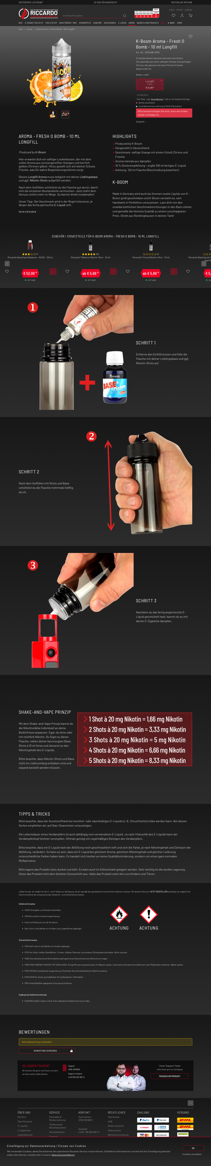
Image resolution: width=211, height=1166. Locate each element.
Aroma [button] (132, 23)
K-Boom (40, 152)
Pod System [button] (51, 23)
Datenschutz (114, 1130)
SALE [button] (163, 23)
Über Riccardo (25, 1121)
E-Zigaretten (24, 1130)
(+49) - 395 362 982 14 (89, 1132)
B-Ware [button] (171, 23)
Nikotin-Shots (39, 180)
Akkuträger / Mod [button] (68, 23)
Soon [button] (179, 23)
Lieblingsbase (89, 177)
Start (21, 29)
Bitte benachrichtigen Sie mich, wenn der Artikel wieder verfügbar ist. (163, 113)
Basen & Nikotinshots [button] (148, 23)
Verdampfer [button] (85, 23)
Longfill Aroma (37, 177)
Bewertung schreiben (53, 1050)
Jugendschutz (25, 1134)
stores (172, 10)
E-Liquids (23, 1125)
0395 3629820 (85, 1120)
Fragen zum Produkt (169, 1076)
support (179, 10)
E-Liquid (59, 205)
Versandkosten (157, 99)
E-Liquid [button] (122, 23)
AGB (110, 1121)
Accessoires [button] (110, 23)
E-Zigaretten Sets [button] (34, 23)
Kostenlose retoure (181, 2)
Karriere (188, 10)
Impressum (113, 1116)
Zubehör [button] (97, 23)
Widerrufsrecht (116, 1125)
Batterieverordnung (118, 1134)
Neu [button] (21, 23)
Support (53, 1136)
